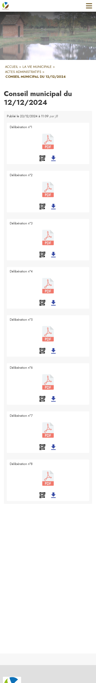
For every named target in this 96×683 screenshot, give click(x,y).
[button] (42, 158)
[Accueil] (5, 6)
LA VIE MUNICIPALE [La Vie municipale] (37, 66)
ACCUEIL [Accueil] (11, 66)
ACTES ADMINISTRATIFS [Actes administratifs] (23, 71)
